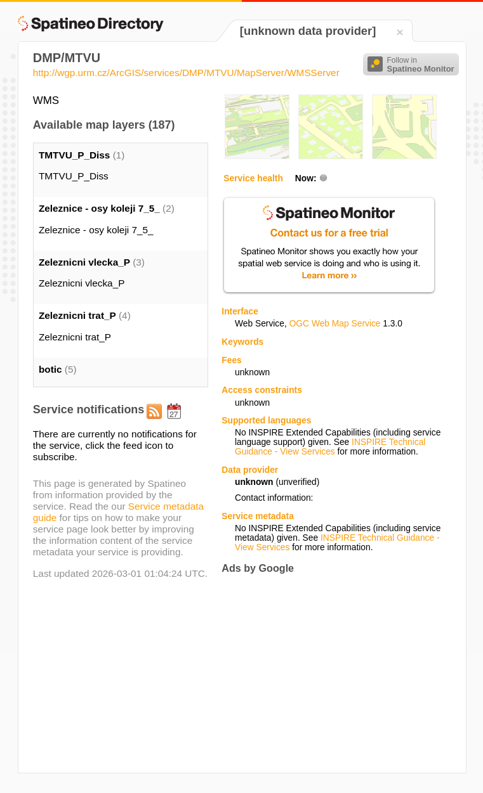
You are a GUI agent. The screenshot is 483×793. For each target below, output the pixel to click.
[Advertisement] (328, 673)
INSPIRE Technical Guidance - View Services (330, 446)
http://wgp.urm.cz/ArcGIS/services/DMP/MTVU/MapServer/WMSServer (186, 72)
